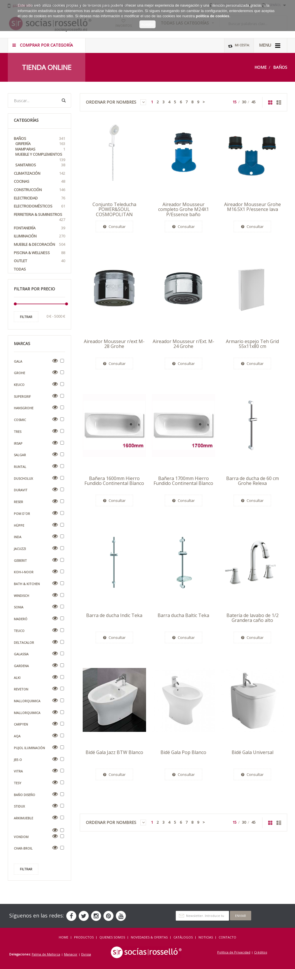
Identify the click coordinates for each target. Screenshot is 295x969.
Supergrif (22, 396)
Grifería (40, 143)
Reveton (21, 689)
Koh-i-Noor (23, 572)
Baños (280, 67)
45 (253, 101)
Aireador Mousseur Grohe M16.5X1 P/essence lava (252, 207)
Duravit (20, 490)
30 (244, 101)
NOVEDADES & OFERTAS (149, 937)
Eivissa (86, 954)
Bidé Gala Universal (252, 752)
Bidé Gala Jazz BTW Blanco (114, 752)
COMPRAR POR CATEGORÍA (42, 45)
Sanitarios (40, 165)
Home (260, 67)
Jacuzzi (20, 549)
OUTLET (39, 261)
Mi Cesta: (239, 45)
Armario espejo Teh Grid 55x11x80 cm (252, 344)
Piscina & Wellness (39, 253)
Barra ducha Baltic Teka (183, 615)
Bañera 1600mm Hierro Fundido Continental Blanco (114, 481)
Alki (17, 677)
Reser (18, 502)
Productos (84, 937)
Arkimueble (23, 818)
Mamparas (40, 149)
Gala (18, 361)
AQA (17, 736)
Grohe (19, 373)
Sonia (18, 607)
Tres (17, 431)
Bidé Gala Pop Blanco (183, 752)
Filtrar (26, 317)
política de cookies (212, 14)
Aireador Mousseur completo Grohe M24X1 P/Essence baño (183, 209)
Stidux (19, 806)
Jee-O (18, 759)
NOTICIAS (205, 937)
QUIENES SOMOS (112, 937)
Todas (20, 269)
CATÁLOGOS (183, 937)
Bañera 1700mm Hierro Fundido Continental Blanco (183, 481)
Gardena (21, 666)
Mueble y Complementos (40, 157)
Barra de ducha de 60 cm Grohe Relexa (252, 481)
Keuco (19, 384)
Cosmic (20, 420)
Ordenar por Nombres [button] (116, 102)
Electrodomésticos (39, 206)
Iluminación (39, 236)
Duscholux (23, 478)
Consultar (114, 226)
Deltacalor (24, 642)
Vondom (21, 837)
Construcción (39, 190)
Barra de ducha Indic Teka (114, 615)
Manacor (70, 954)
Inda (17, 537)
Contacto (227, 937)
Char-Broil (23, 848)
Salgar (20, 455)
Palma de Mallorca (46, 954)
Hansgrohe (23, 408)
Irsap (18, 443)
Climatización (39, 173)
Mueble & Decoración (39, 244)
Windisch (21, 595)
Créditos (260, 952)
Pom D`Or (22, 513)
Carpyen (21, 724)
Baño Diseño (24, 795)
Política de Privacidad (233, 952)
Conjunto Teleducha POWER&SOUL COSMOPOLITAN (114, 209)
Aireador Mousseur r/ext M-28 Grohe (114, 344)
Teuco (19, 631)
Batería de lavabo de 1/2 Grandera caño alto (252, 618)
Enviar (240, 915)
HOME (63, 937)
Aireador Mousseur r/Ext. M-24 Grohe (183, 344)
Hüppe (19, 525)
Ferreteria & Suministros (39, 217)
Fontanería (39, 228)
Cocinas (39, 181)
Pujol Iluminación (29, 748)
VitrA (18, 771)
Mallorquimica (27, 701)
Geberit (20, 560)
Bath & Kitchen (27, 584)
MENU (269, 45)
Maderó (20, 619)
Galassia (21, 654)
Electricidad (39, 198)
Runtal (20, 466)
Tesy (17, 783)
